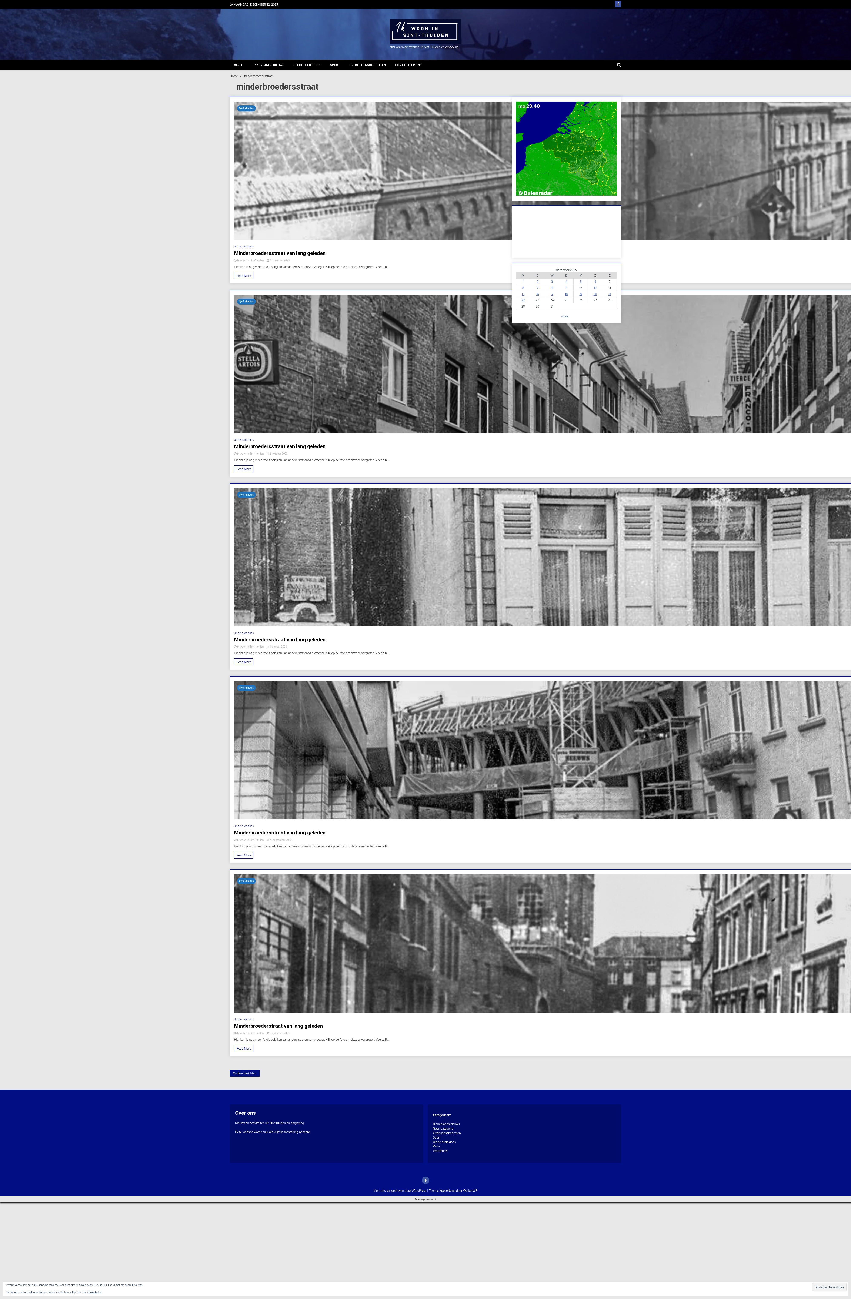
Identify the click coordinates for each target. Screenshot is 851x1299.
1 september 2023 (278, 1033)
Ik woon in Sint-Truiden (249, 260)
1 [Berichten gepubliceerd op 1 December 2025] (523, 281)
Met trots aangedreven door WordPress (400, 1190)
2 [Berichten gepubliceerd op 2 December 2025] (537, 281)
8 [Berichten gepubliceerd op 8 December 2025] (523, 288)
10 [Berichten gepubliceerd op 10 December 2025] (552, 288)
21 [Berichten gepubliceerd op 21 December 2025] (609, 294)
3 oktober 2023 (277, 646)
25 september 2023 (279, 839)
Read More (243, 276)
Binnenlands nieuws (268, 65)
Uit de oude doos (307, 65)
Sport (335, 65)
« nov (565, 316)
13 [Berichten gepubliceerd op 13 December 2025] (595, 288)
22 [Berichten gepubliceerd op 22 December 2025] (523, 300)
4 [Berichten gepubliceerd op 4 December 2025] (566, 281)
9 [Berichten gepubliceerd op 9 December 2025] (537, 288)
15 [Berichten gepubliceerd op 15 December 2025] (523, 294)
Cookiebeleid (94, 1292)
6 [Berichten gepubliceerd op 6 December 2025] (595, 281)
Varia (238, 65)
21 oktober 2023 (277, 453)
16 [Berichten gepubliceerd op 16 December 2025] (537, 294)
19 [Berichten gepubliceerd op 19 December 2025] (581, 294)
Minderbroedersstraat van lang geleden (280, 253)
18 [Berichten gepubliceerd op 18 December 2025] (566, 294)
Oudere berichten (244, 1073)
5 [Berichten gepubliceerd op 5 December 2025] (581, 281)
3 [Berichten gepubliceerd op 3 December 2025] (552, 281)
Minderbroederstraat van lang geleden (278, 1026)
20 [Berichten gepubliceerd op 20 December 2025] (595, 294)
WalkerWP (470, 1190)
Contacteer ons (408, 65)
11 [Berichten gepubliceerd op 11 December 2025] (566, 288)
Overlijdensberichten (367, 65)
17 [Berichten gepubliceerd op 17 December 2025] (552, 294)
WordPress (440, 1151)
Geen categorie (443, 1128)
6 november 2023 (278, 260)
